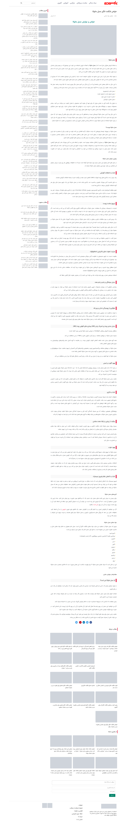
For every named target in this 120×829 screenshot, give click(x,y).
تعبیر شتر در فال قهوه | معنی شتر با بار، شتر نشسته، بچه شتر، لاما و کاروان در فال (20, 67)
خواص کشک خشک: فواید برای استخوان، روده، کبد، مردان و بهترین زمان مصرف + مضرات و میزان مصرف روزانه (75, 756)
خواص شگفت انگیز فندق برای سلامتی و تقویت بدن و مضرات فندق (75, 709)
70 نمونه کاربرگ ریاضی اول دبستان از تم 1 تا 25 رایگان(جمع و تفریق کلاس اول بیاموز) (20, 86)
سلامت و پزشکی (73, 3)
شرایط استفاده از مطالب (67, 813)
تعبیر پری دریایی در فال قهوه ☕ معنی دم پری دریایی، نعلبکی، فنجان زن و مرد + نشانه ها (20, 55)
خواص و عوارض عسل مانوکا (75, 21)
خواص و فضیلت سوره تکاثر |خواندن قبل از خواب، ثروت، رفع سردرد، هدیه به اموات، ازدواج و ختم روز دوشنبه (20, 173)
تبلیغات (71, 811)
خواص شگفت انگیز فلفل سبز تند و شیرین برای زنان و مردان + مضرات (52, 669)
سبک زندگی (83, 3)
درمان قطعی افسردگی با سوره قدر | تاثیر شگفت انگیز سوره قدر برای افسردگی (75, 648)
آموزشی (56, 3)
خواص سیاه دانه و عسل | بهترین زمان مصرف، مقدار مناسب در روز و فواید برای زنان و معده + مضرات (52, 778)
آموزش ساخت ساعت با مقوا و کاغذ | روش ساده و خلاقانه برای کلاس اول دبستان (20, 192)
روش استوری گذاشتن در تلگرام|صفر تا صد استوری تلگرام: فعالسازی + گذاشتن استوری (20, 128)
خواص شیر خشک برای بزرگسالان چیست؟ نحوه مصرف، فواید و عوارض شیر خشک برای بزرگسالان (52, 756)
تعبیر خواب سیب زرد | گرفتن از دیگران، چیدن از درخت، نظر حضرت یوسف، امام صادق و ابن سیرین (20, 167)
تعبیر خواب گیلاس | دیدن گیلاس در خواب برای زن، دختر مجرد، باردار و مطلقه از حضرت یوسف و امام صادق (20, 134)
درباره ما (71, 822)
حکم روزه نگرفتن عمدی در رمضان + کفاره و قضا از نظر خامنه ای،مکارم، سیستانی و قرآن (20, 48)
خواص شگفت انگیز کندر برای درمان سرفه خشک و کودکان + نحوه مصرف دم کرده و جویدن (98, 649)
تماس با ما (70, 825)
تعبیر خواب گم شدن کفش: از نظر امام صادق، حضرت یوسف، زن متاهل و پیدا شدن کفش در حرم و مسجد (20, 259)
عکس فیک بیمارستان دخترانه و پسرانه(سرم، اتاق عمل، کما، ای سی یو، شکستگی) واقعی (20, 253)
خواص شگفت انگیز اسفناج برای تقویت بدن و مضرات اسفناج (52, 689)
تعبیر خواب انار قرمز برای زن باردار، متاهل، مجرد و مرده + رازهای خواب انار (20, 180)
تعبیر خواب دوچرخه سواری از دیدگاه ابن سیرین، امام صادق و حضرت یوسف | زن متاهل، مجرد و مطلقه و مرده (20, 80)
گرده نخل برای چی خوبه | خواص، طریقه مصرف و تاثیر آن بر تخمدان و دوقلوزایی (97, 777)
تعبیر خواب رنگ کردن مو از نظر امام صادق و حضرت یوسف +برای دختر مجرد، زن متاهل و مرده (20, 240)
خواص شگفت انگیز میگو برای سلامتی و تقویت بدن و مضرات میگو (97, 729)
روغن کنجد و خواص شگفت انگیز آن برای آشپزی (98, 709)
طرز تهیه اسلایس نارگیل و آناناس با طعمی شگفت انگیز (76, 669)
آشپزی (50, 3)
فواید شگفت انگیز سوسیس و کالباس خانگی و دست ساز (97, 689)
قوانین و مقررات (69, 816)
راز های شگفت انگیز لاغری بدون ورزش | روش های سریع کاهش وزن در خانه (52, 648)
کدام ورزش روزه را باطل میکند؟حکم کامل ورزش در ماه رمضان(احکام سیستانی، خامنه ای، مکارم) (20, 22)
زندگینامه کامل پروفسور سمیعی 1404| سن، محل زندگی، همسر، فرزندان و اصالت (20, 154)
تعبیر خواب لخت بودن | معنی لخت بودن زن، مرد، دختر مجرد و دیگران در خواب (20, 42)
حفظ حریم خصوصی (68, 819)
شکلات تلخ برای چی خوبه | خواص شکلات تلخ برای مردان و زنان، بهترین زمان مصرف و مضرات (75, 778)
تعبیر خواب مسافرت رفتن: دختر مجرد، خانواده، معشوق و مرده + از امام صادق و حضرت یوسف (20, 115)
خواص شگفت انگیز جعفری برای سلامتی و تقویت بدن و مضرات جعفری (53, 709)
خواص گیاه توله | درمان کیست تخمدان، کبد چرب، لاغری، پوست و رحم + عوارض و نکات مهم (98, 756)
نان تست (86, 505)
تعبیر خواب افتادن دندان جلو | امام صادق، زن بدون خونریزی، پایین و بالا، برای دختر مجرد (20, 186)
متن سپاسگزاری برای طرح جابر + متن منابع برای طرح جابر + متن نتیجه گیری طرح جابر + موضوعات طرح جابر (20, 161)
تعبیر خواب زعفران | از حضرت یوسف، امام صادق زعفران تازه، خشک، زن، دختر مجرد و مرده (20, 61)
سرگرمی (63, 3)
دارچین (55, 509)
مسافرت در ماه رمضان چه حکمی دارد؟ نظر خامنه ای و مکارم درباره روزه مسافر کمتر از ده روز (20, 28)
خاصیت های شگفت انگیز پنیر (79, 688)
